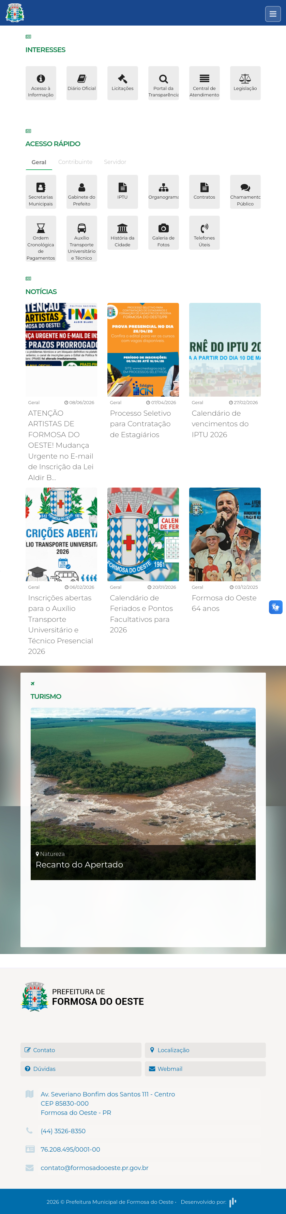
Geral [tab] (39, 162)
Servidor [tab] (115, 162)
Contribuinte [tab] (75, 162)
